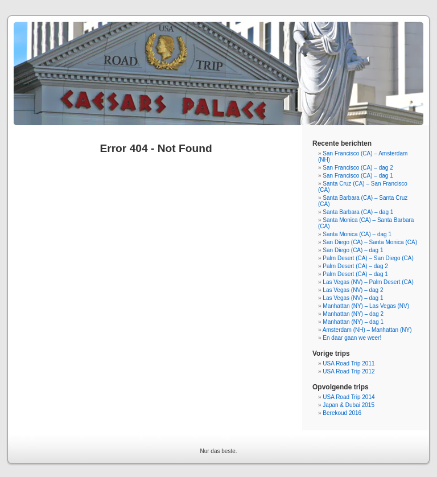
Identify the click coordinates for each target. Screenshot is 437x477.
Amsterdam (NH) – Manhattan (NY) (367, 330)
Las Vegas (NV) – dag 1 (353, 298)
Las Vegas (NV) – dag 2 (353, 290)
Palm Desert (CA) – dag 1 (355, 274)
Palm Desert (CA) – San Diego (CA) (368, 258)
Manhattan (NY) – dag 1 (353, 322)
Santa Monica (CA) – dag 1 (357, 234)
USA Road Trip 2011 (348, 363)
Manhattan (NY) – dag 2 (353, 314)
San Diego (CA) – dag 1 (353, 250)
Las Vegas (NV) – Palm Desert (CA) (368, 282)
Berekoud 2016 (342, 413)
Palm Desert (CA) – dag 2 (355, 266)
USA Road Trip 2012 (348, 371)
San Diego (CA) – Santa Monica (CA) (370, 242)
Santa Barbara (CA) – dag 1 (358, 212)
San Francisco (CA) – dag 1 (358, 175)
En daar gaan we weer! (352, 338)
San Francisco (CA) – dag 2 (358, 168)
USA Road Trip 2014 (348, 397)
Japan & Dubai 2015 (348, 405)
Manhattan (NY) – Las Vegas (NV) (366, 306)
